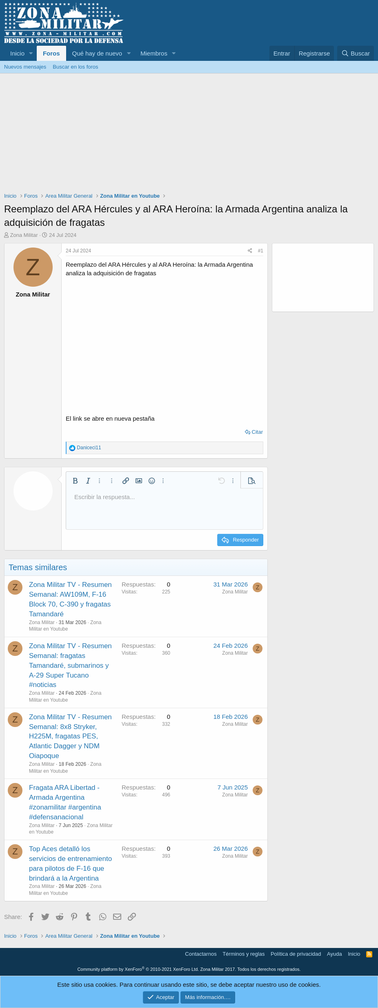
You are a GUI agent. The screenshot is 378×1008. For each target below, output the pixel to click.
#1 (260, 251)
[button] (31, 53)
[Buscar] (355, 53)
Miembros (153, 53)
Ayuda (334, 954)
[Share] (250, 251)
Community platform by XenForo (138, 969)
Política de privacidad (296, 954)
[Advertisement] (189, 135)
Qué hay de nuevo (97, 53)
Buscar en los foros (75, 67)
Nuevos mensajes (25, 67)
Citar (257, 432)
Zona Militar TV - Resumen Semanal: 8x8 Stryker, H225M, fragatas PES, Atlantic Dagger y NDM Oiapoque (70, 736)
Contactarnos (200, 954)
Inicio (17, 53)
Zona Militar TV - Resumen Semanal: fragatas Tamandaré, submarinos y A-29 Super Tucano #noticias (70, 665)
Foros (51, 53)
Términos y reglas (243, 954)
